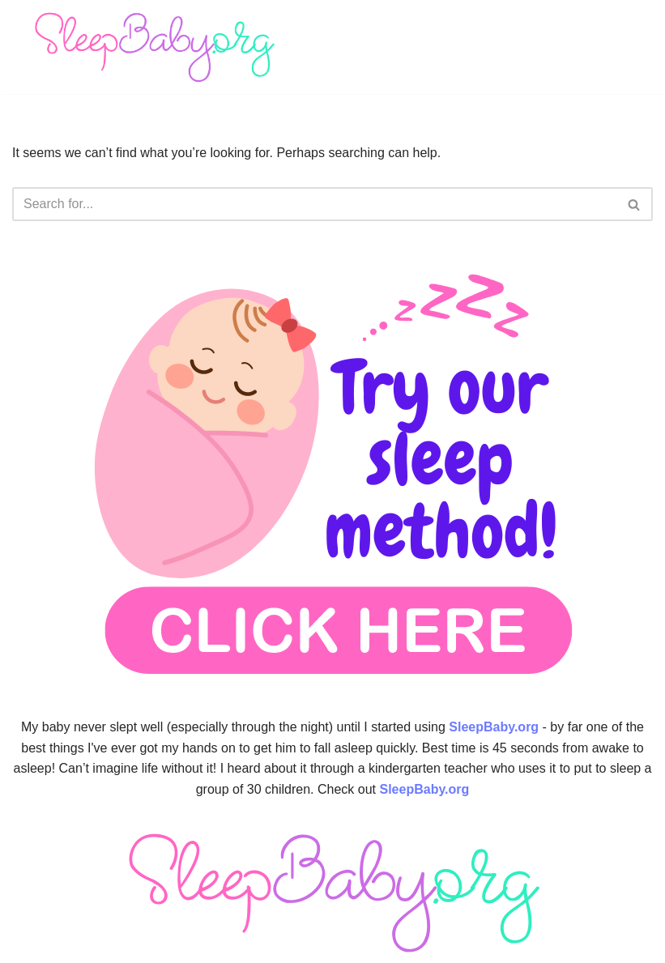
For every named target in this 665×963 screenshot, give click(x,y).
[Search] (314, 204)
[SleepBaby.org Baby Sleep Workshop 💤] (154, 47)
